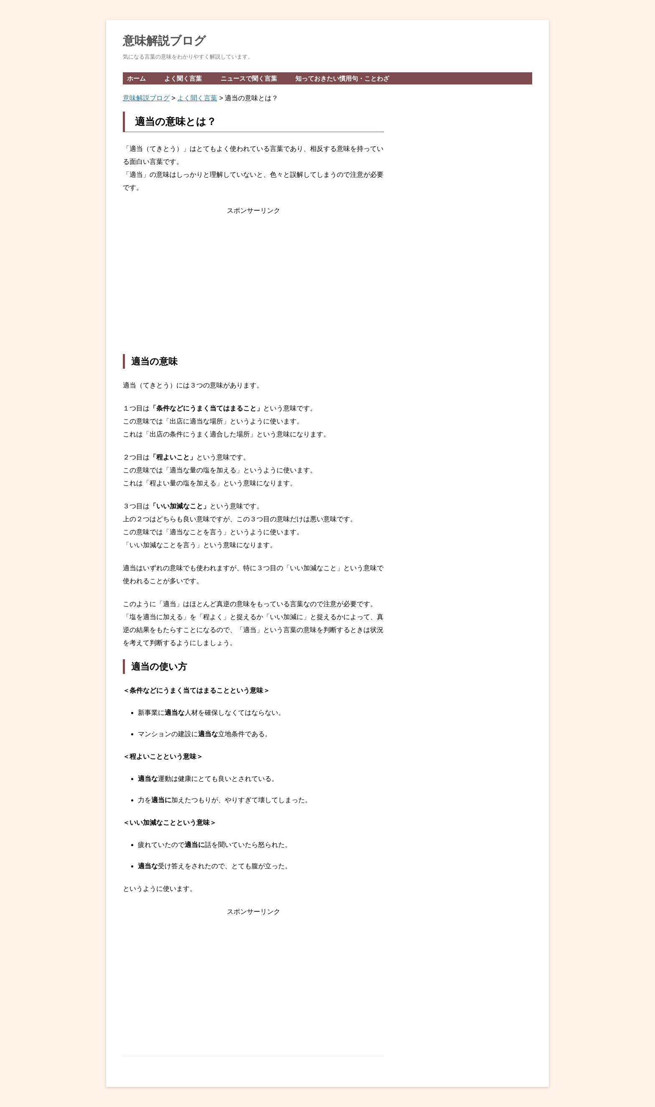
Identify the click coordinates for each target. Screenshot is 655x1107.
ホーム (136, 78)
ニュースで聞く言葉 (249, 78)
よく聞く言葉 (183, 78)
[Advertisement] (253, 285)
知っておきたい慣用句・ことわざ (342, 78)
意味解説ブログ (164, 40)
